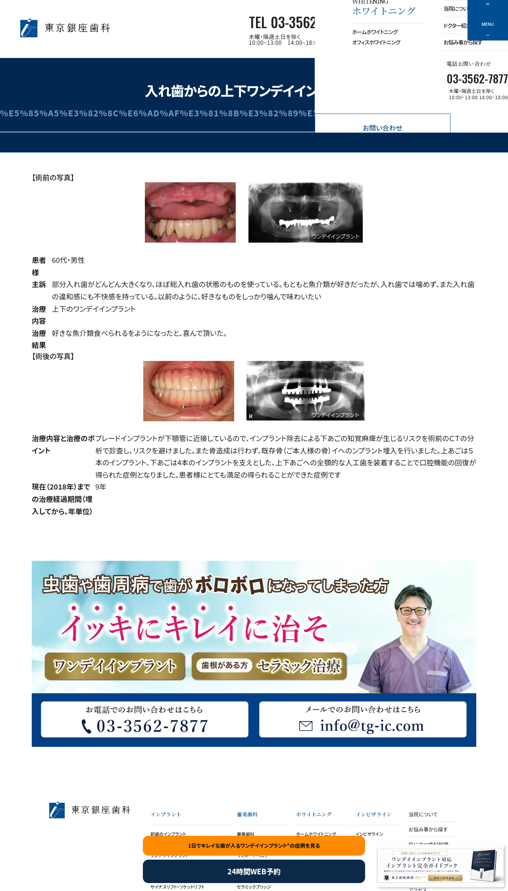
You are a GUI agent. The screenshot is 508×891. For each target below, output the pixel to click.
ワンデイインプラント (114, 667)
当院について (422, 814)
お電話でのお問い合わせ (145, 718)
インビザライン (369, 834)
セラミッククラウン (268, 667)
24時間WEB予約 (254, 871)
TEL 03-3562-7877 (296, 22)
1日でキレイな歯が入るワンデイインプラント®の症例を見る (254, 845)
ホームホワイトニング (316, 834)
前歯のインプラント (168, 834)
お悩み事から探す (427, 829)
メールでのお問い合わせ (363, 718)
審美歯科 (245, 834)
